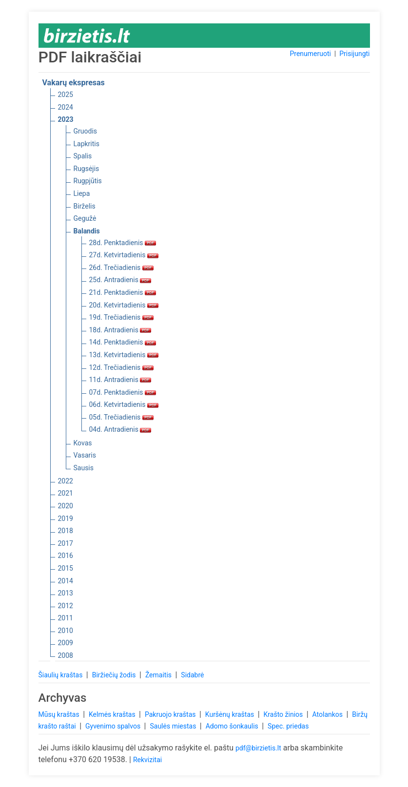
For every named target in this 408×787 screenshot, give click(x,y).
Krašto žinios (284, 714)
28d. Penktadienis (122, 243)
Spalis (83, 156)
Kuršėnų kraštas (230, 714)
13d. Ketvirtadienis (123, 355)
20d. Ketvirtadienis (123, 305)
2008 (65, 655)
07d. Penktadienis (122, 392)
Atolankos (328, 714)
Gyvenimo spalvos (113, 726)
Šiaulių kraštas (61, 675)
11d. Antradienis (120, 380)
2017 (65, 543)
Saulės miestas (173, 726)
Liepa (82, 193)
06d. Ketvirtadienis (123, 404)
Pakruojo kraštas (171, 714)
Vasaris (85, 455)
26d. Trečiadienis (121, 267)
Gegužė (85, 218)
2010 (65, 630)
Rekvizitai (147, 760)
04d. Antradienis (120, 429)
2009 (65, 643)
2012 (65, 606)
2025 (65, 94)
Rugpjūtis (88, 181)
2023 (66, 119)
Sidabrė (192, 675)
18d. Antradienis (120, 330)
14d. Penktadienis (122, 342)
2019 (65, 518)
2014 (65, 581)
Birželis (85, 206)
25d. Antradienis (120, 280)
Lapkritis (86, 144)
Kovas (83, 443)
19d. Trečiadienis (121, 317)
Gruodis (85, 131)
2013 (65, 593)
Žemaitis (159, 675)
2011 (65, 618)
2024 (65, 107)
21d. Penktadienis (122, 292)
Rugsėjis (86, 169)
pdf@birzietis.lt (258, 748)
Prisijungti (354, 54)
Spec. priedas (288, 726)
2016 (65, 555)
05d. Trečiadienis (121, 417)
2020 (65, 506)
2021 (65, 493)
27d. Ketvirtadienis (123, 255)
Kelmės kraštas (113, 714)
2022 (65, 481)
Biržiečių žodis (114, 675)
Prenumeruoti (310, 54)
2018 (65, 531)
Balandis (87, 231)
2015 (65, 568)
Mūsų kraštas (60, 714)
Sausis (84, 468)
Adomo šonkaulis (233, 726)
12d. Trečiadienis (121, 367)
